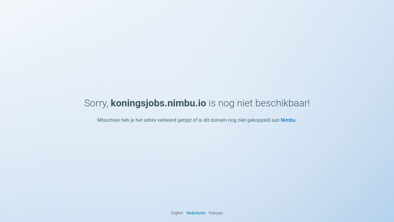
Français (216, 213)
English (177, 213)
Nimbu (288, 120)
